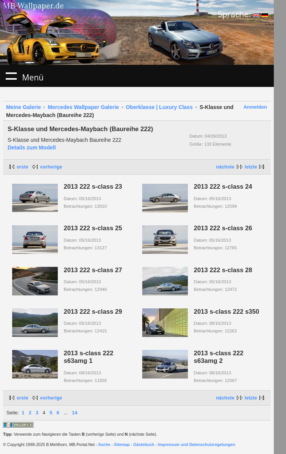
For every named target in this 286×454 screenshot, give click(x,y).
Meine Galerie (23, 107)
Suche (104, 444)
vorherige (51, 167)
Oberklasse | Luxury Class (159, 107)
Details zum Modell (32, 147)
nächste (225, 167)
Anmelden (255, 107)
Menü (11, 76)
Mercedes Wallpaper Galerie (83, 107)
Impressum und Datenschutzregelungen (196, 444)
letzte (251, 167)
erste (23, 167)
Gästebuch (143, 444)
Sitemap (122, 444)
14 (74, 412)
